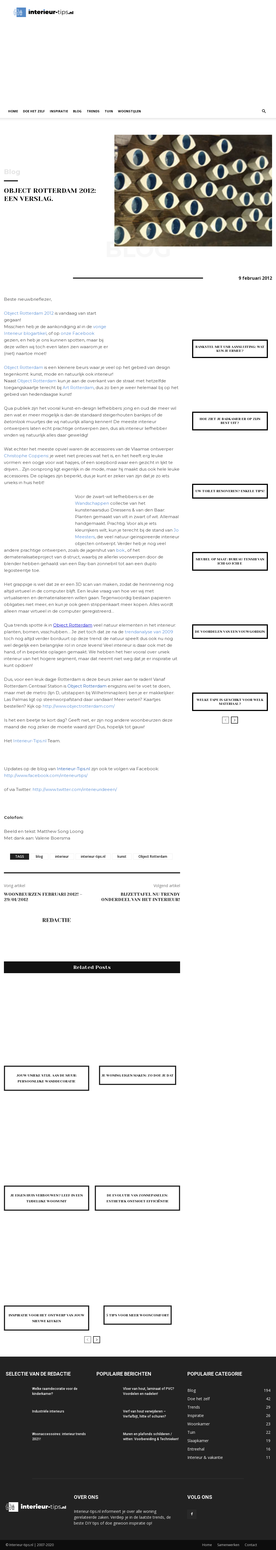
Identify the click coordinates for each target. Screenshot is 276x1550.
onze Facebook (77, 333)
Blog (77, 111)
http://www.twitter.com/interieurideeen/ (74, 789)
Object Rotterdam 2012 (29, 313)
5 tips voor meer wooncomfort (137, 1314)
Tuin (109, 111)
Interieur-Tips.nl (29, 740)
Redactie (56, 920)
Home (13, 111)
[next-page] (96, 1339)
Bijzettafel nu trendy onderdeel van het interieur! (140, 897)
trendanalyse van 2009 (149, 631)
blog (39, 856)
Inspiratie (59, 111)
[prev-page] (87, 1339)
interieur (62, 856)
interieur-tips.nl (93, 856)
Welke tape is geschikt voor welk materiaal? (230, 702)
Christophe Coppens (26, 455)
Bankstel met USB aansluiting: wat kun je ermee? (230, 349)
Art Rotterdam (78, 387)
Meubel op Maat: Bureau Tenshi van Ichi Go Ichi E (230, 561)
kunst (121, 856)
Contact (251, 1544)
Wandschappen (92, 503)
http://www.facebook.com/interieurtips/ (46, 775)
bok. (120, 550)
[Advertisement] (138, 62)
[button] (263, 111)
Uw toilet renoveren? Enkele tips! (230, 491)
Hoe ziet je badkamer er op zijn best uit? (230, 421)
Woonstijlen (129, 111)
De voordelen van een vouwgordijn (230, 632)
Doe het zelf (34, 111)
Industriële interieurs (48, 1411)
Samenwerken (228, 1544)
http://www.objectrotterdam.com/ (79, 706)
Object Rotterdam (23, 367)
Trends (93, 111)
